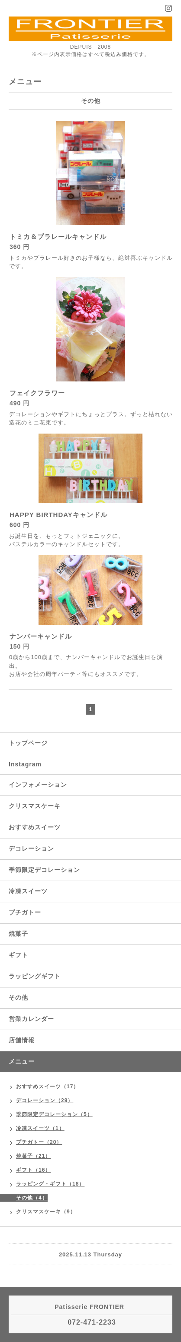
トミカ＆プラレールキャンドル (58, 236)
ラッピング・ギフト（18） (50, 1184)
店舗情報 (22, 1040)
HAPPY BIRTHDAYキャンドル (58, 514)
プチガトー (25, 912)
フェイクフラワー (37, 393)
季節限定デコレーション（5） (54, 1114)
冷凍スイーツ (28, 891)
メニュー (22, 1061)
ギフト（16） (33, 1170)
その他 (18, 997)
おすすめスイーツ (35, 827)
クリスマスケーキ (35, 805)
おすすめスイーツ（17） (47, 1087)
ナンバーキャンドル (41, 636)
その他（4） (32, 1198)
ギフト (18, 954)
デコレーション (31, 848)
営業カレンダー (31, 1018)
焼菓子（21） (33, 1156)
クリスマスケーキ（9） (46, 1212)
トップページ (28, 742)
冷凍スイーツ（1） (40, 1128)
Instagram (25, 764)
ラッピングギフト (35, 976)
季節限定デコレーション (44, 869)
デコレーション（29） (44, 1100)
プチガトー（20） (39, 1142)
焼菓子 (18, 933)
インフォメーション (38, 784)
